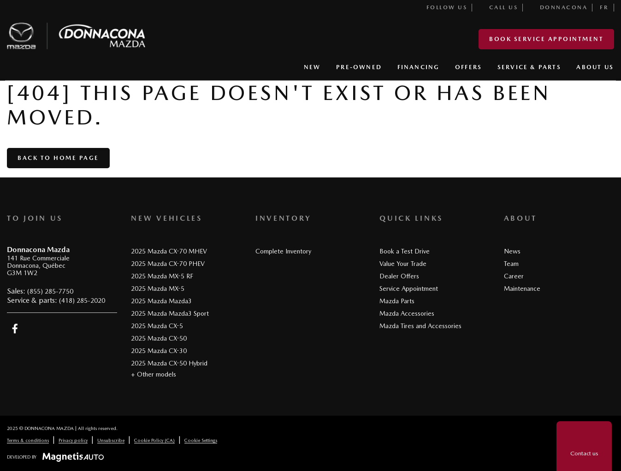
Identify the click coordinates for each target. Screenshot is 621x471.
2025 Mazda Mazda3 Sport (170, 313)
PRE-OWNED (359, 67)
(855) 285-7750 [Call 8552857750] (50, 291)
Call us (498, 7)
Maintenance (522, 288)
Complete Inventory (283, 251)
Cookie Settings (200, 440)
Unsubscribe (110, 440)
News (512, 251)
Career (514, 276)
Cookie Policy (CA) (154, 440)
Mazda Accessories (406, 313)
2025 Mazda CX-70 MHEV (169, 251)
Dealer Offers (399, 276)
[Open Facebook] (15, 329)
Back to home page (58, 157)
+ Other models (153, 374)
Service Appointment (408, 288)
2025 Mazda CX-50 (159, 338)
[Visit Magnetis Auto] (75, 456)
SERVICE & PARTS (529, 67)
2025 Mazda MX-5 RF (162, 276)
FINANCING (418, 67)
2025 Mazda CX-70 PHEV (168, 263)
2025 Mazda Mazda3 (161, 301)
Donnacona (558, 7)
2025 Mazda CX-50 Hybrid (169, 363)
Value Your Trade (402, 263)
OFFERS (468, 67)
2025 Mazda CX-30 (159, 350)
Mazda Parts (396, 301)
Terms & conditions (28, 440)
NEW (312, 67)
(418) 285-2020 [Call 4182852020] (82, 300)
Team (511, 263)
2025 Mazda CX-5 (157, 326)
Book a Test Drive (404, 251)
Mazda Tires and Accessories (420, 326)
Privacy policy (73, 440)
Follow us (441, 7)
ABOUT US (595, 67)
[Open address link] (38, 265)
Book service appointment (546, 38)
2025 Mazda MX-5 (157, 288)
